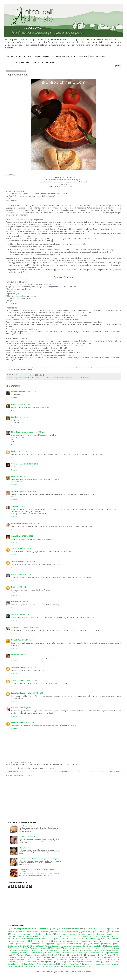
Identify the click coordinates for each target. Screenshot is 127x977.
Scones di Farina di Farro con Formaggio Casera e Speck (39, 859)
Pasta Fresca (69, 953)
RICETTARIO (27, 56)
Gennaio (72, 943)
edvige (13, 655)
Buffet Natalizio (41, 931)
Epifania (82, 941)
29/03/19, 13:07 (26, 640)
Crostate (82, 934)
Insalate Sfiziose (37, 946)
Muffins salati (73, 950)
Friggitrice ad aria (61, 944)
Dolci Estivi (41, 936)
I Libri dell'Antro (82, 56)
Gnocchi (96, 944)
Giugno (84, 943)
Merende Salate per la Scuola (25, 950)
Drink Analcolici (70, 941)
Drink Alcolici (58, 941)
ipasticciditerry (16, 536)
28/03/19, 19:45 (24, 614)
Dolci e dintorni (37, 941)
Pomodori (43, 378)
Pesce (38, 955)
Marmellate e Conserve (73, 948)
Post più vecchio (115, 772)
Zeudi (13, 451)
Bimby (15, 378)
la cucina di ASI (16, 549)
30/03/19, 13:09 (25, 708)
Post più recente (12, 772)
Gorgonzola (106, 944)
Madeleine (34, 948)
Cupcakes (18, 936)
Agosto (10, 929)
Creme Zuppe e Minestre (26, 378)
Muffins (62, 950)
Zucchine (41, 966)
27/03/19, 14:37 (35, 523)
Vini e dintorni (14, 966)
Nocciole (93, 950)
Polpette (80, 955)
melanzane (67, 966)
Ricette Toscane (62, 378)
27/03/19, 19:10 (27, 549)
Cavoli (56, 932)
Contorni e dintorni (44, 934)
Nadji (13, 587)
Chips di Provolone (25, 826)
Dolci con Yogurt (18, 941)
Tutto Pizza (89, 964)
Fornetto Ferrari (22, 944)
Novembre (104, 950)
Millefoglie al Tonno (26, 848)
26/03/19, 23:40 (32, 464)
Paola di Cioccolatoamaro (20, 523)
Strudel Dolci (59, 962)
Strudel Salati (70, 962)
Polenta (72, 955)
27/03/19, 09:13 (30, 491)
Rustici (33, 959)
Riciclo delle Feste (95, 957)
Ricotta (10, 959)
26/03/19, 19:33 (24, 404)
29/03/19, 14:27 (21, 655)
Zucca (32, 966)
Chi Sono (18, 56)
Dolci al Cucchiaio (18, 938)
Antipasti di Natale (25, 928)
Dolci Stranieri (101, 936)
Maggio (44, 948)
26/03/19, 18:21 (31, 392)
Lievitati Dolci (81, 946)
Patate (19, 955)
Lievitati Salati (96, 946)
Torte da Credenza (47, 964)
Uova (99, 964)
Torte (106, 961)
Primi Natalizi (105, 955)
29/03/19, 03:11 (34, 627)
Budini (29, 932)
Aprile (54, 928)
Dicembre (29, 936)
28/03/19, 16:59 (23, 602)
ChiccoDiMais (16, 640)
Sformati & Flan (27, 962)
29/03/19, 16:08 (31, 680)
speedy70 (14, 404)
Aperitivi (42, 928)
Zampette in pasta (17, 491)
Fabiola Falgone (16, 574)
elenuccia (14, 602)
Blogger (88, 972)
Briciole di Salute (17, 723)
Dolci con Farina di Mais (71, 939)
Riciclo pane (72, 378)
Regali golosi (42, 957)
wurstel (86, 966)
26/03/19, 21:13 (22, 417)
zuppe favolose (95, 205)
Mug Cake (85, 950)
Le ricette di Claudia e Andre (21, 693)
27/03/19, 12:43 (23, 506)
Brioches (102, 929)
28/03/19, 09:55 (28, 574)
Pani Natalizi (37, 952)
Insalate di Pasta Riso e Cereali (56, 946)
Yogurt (26, 966)
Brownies (112, 929)
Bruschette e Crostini (15, 932)
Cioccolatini (86, 932)
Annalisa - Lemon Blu (18, 464)
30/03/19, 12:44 (37, 693)
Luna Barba (15, 708)
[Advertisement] (45, 795)
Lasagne (71, 946)
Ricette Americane (61, 957)
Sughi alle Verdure (85, 962)
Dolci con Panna (112, 938)
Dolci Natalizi (67, 936)
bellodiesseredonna (18, 667)
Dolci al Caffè (114, 936)
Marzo (37, 378)
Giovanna (14, 614)
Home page (9, 56)
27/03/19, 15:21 (27, 536)
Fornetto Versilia (35, 944)
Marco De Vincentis (18, 392)
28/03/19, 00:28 (31, 561)
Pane (25, 952)
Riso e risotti (21, 959)
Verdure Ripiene (110, 964)
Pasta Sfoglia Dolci (97, 953)
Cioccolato (100, 931)
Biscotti (76, 928)
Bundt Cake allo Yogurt (27, 837)
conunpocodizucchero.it (19, 627)
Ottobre (14, 952)
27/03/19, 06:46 (20, 477)
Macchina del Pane (19, 948)
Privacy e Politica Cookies (97, 56)
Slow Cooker (38, 962)
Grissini (25, 946)
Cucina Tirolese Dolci (96, 934)
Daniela (14, 417)
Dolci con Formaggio (93, 938)
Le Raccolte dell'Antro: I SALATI (65, 56)
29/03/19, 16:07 (31, 667)
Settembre (12, 961)
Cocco (14, 934)
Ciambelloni (74, 932)
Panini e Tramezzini (54, 953)
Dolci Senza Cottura (85, 936)
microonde (78, 966)
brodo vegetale (18, 296)
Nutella (116, 950)
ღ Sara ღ (14, 506)
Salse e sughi (74, 959)
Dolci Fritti (54, 936)
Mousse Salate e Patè (50, 951)
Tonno (98, 962)
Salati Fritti (42, 959)
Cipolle (116, 931)
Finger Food (109, 941)
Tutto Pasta (74, 964)
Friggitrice (48, 944)
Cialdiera (65, 932)
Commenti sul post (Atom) (22, 775)
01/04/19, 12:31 (29, 723)
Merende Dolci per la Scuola (107, 948)
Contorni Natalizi (26, 934)
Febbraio (94, 941)
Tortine (63, 964)
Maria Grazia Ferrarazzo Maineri (22, 432)
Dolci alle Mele (35, 939)
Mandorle (56, 948)
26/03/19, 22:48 (21, 451)
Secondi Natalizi (90, 959)
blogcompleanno (54, 966)
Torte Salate (29, 964)
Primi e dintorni (52, 378)
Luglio (116, 946)
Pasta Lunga (82, 953)
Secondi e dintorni (107, 959)
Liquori (109, 946)
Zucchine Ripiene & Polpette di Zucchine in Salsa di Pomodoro (36, 871)
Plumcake (62, 955)
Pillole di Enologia (49, 955)
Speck (49, 962)
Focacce (11, 944)
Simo (13, 477)
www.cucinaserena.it (18, 561)
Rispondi (14, 398)
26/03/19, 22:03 (40, 432)
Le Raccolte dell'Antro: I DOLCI (43, 56)
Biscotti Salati (90, 929)
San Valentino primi (83, 378)
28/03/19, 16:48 (21, 587)
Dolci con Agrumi (51, 938)
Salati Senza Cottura (56, 959)
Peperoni (29, 955)
